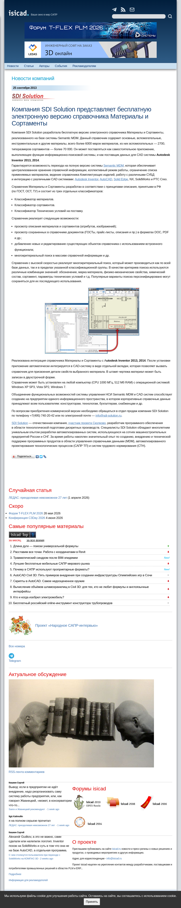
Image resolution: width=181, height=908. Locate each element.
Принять (92, 901)
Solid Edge (121, 179)
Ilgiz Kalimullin (16, 816)
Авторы (44, 66)
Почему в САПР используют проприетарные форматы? (51, 569)
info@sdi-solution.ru (108, 415)
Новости (13, 66)
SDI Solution (20, 423)
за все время (35, 540)
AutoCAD (106, 179)
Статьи (29, 66)
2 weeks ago (46, 858)
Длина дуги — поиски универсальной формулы (45, 546)
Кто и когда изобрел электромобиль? (38, 597)
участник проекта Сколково (87, 423)
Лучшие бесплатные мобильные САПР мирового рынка (51, 563)
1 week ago (53, 809)
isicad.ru (116, 848)
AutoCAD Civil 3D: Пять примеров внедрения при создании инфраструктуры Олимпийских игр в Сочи (82, 575)
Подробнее (15, 874)
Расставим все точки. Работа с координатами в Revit (49, 552)
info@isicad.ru (114, 858)
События (61, 66)
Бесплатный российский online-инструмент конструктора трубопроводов (62, 603)
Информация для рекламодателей (28, 880)
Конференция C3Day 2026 (27, 518)
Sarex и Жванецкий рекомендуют (27, 809)
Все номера (17, 646)
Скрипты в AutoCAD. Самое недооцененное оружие (48, 581)
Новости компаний (33, 78)
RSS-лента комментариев (26, 772)
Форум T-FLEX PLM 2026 (26, 513)
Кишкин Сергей (16, 782)
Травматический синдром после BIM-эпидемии (45, 558)
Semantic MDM (113, 165)
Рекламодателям (84, 66)
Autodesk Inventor (86, 179)
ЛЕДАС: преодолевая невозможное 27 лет (38, 497)
